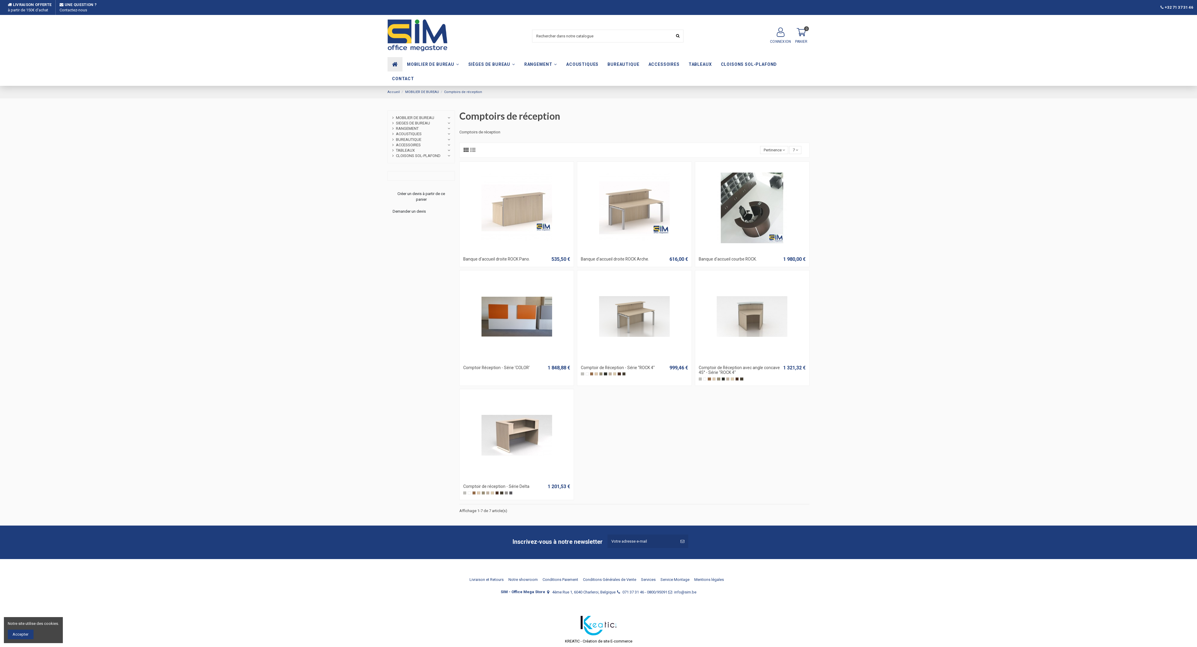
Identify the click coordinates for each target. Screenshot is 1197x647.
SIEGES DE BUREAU (413, 123)
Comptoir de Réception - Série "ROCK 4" (618, 367)
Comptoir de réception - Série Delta (496, 486)
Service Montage (674, 579)
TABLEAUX (405, 150)
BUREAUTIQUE (408, 139)
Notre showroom (523, 579)
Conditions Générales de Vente (609, 579)
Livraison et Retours (487, 579)
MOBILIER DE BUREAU (415, 117)
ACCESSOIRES (408, 145)
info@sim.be (685, 592)
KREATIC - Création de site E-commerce (598, 641)
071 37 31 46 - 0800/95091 (644, 592)
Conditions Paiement (560, 579)
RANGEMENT (407, 128)
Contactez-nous (73, 10)
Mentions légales (709, 579)
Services (648, 579)
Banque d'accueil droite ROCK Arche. (615, 259)
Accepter (20, 634)
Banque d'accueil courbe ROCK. (728, 259)
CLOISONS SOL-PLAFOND (418, 155)
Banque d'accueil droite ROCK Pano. (496, 259)
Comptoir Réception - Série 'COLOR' (496, 367)
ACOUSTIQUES (409, 134)
